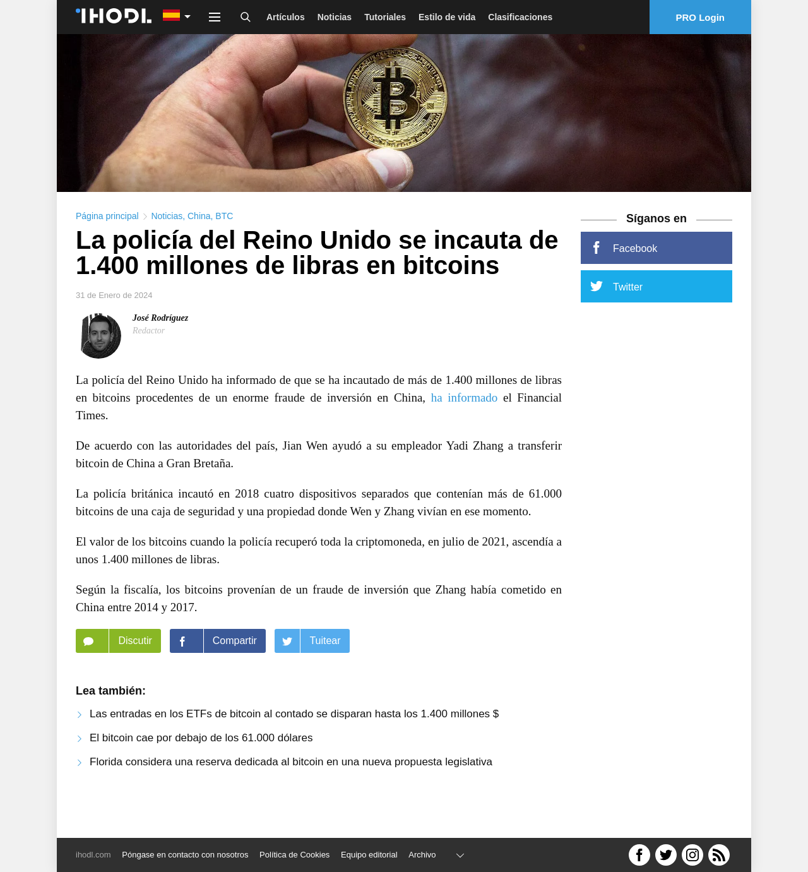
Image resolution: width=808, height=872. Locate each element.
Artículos (285, 17)
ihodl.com (93, 854)
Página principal (107, 244)
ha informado (464, 425)
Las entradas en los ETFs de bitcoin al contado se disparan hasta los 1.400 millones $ (294, 742)
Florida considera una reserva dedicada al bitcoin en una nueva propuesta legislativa (291, 790)
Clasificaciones (520, 17)
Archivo (422, 854)
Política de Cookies (294, 854)
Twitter (616, 314)
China (199, 244)
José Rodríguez (160, 345)
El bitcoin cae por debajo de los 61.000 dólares (201, 766)
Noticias (335, 17)
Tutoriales (385, 17)
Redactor (149, 358)
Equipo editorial (369, 854)
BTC (224, 244)
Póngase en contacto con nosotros (185, 854)
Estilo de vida (447, 17)
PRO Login (700, 17)
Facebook (623, 275)
